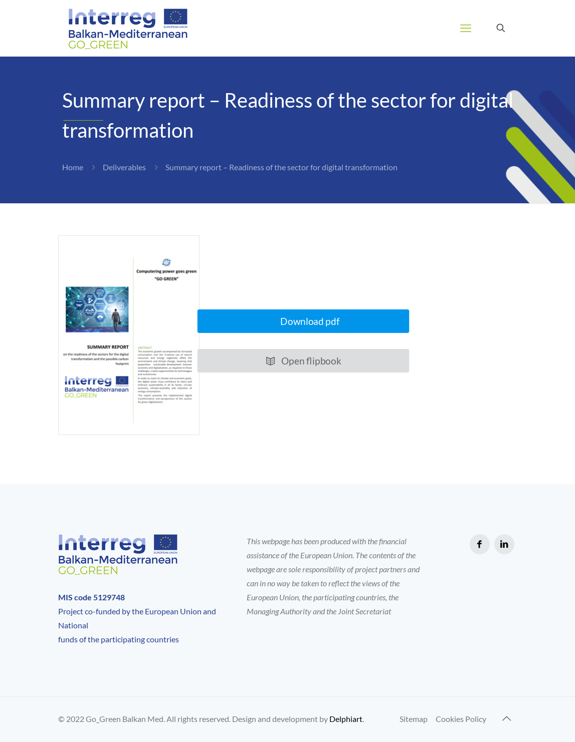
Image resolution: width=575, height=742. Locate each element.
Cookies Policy (461, 718)
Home (72, 167)
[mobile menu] (465, 28)
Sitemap (414, 718)
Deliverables (124, 167)
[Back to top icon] (506, 717)
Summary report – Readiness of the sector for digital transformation (281, 167)
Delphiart (345, 718)
